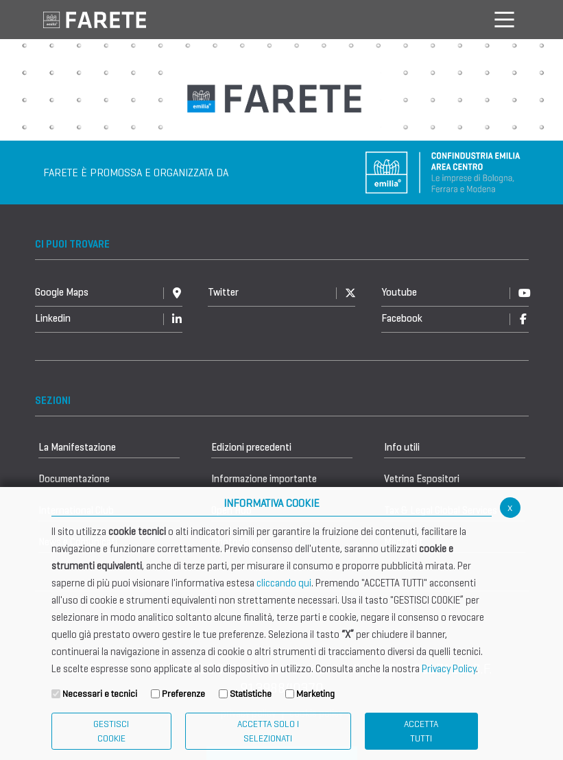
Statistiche (251, 694)
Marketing (315, 694)
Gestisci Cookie (111, 731)
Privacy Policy (449, 669)
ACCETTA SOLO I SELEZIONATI (268, 731)
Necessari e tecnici (99, 694)
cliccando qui (283, 583)
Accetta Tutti (421, 731)
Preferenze (183, 694)
